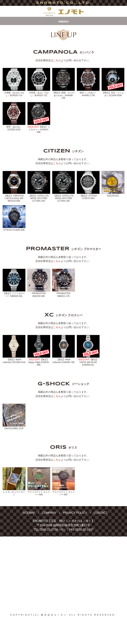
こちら (57, 60)
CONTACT (101, 512)
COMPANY (49, 512)
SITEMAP (28, 512)
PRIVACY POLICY (75, 512)
